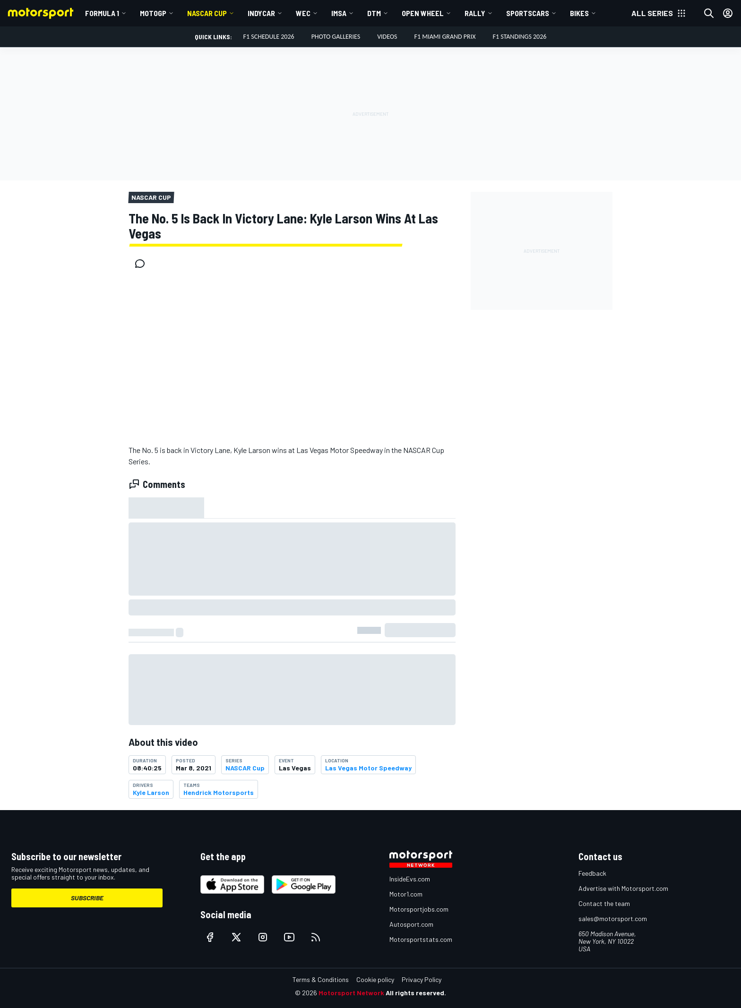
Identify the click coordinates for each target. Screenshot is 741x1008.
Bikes (579, 13)
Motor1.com (405, 894)
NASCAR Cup (207, 13)
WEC (303, 13)
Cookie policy (375, 979)
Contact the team (604, 903)
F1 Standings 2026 (519, 37)
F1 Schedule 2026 (268, 37)
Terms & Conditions (321, 979)
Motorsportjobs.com (418, 909)
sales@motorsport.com (612, 918)
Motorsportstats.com (420, 939)
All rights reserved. (416, 993)
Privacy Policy (421, 979)
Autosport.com (411, 924)
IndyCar (261, 13)
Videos (387, 37)
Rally (475, 13)
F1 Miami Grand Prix (445, 37)
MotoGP (153, 13)
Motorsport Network (351, 993)
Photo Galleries (336, 37)
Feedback (592, 873)
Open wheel (423, 13)
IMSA (338, 13)
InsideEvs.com (409, 879)
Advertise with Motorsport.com (623, 888)
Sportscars (527, 13)
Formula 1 (102, 13)
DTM (374, 13)
